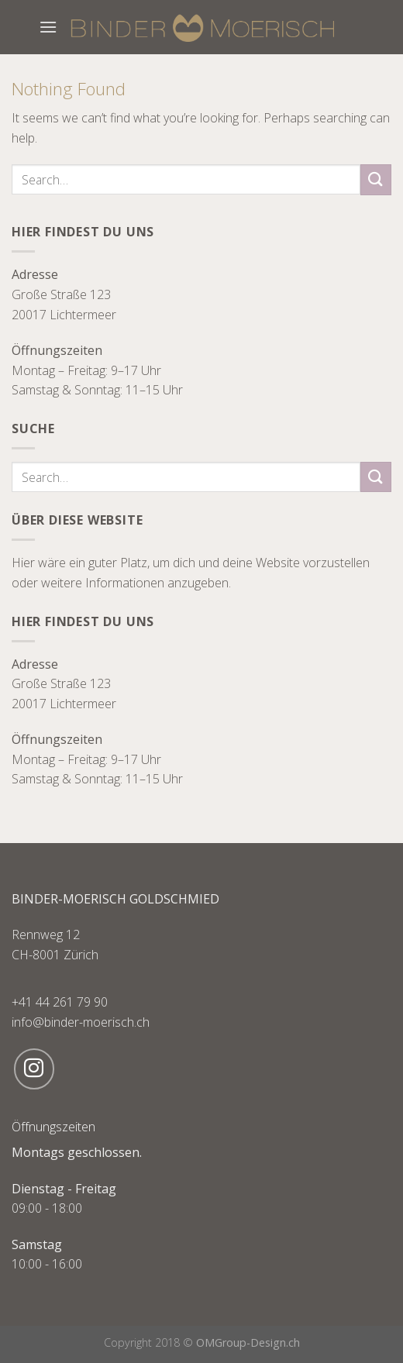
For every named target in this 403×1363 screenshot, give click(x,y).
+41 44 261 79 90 (60, 1001)
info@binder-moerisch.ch (81, 1022)
